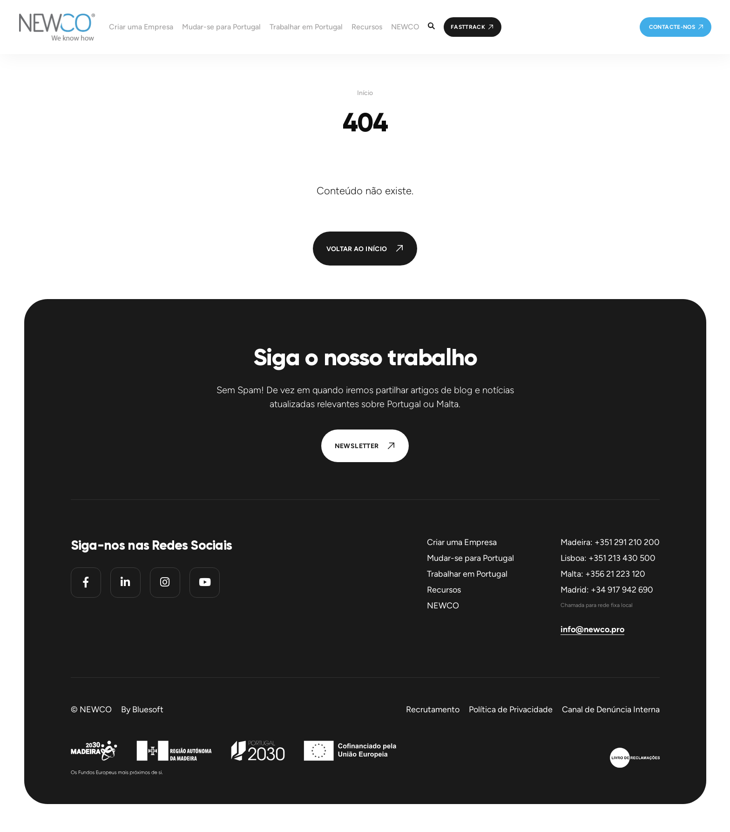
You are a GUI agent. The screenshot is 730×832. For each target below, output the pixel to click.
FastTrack (468, 27)
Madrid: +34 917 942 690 (607, 590)
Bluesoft (147, 709)
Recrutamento (433, 709)
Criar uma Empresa (462, 542)
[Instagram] (165, 582)
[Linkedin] (125, 582)
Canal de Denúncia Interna (611, 709)
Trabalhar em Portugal (467, 574)
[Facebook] (86, 582)
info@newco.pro (592, 629)
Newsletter (357, 446)
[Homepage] (47, 27)
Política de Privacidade (511, 709)
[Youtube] (204, 582)
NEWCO (443, 605)
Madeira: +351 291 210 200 (610, 542)
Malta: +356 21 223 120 (603, 574)
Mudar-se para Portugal (470, 558)
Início (365, 93)
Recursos (444, 590)
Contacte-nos (672, 27)
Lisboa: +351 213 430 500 (608, 558)
